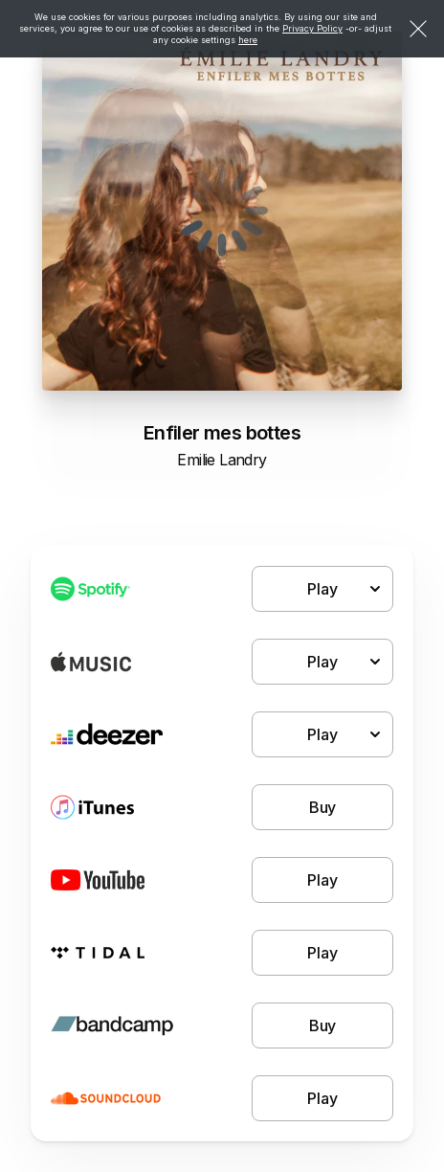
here (247, 39)
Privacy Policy (312, 28)
